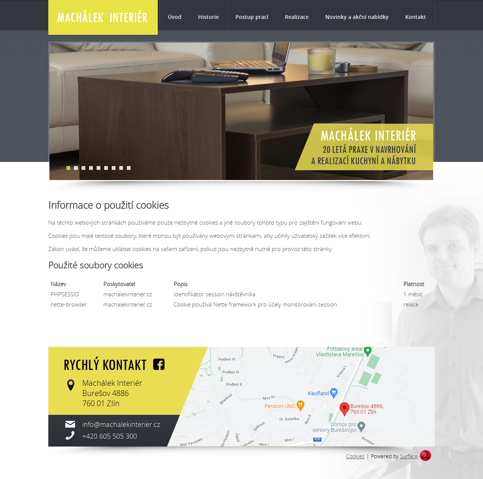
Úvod (175, 16)
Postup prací (251, 16)
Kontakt (415, 16)
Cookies (355, 456)
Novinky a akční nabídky (357, 16)
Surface (409, 456)
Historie (208, 16)
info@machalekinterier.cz (121, 424)
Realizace (297, 16)
